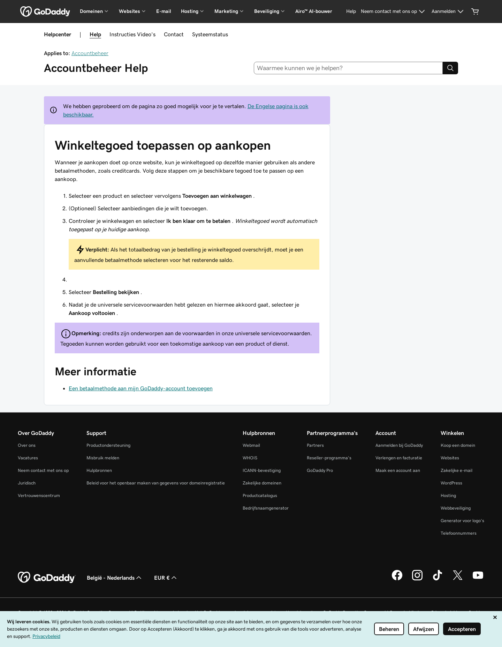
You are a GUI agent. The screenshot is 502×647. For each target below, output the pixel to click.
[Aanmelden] (448, 11)
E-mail (163, 11)
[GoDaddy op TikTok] (437, 579)
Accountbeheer (89, 53)
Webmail (251, 445)
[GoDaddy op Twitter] (457, 579)
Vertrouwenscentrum (39, 495)
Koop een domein (458, 445)
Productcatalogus (260, 495)
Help (95, 34)
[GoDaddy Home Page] (47, 578)
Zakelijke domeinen (262, 483)
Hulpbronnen (99, 470)
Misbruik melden (102, 458)
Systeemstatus (210, 34)
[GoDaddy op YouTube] (478, 579)
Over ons (27, 445)
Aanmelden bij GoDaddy (399, 445)
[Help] (351, 11)
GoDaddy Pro (320, 470)
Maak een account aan (397, 470)
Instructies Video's (132, 34)
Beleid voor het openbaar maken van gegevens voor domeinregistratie (155, 483)
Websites (450, 458)
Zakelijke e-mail (456, 470)
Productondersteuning (108, 445)
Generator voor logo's (462, 520)
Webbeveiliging (456, 508)
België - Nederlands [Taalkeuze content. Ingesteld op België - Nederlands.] (115, 577)
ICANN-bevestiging (262, 470)
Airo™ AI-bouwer (313, 11)
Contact (174, 34)
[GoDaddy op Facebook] (397, 579)
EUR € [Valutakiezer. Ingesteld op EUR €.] (166, 577)
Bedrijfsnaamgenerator (266, 508)
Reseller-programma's (329, 458)
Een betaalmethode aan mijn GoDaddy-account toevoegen (141, 388)
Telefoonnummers (459, 533)
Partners (315, 445)
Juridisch (27, 483)
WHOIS (250, 458)
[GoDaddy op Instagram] (417, 579)
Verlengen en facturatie (398, 458)
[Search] (450, 68)
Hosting (448, 495)
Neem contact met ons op (43, 470)
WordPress (451, 483)
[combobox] (348, 68)
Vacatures (28, 458)
